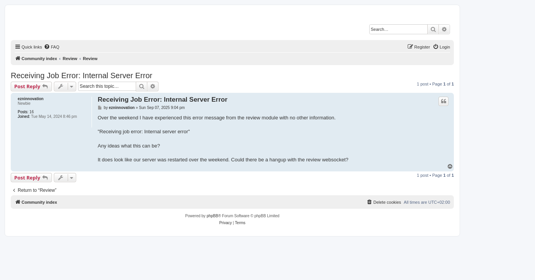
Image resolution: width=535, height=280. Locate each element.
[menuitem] (51, 47)
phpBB (212, 216)
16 (32, 112)
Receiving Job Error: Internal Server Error (81, 75)
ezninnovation (30, 99)
